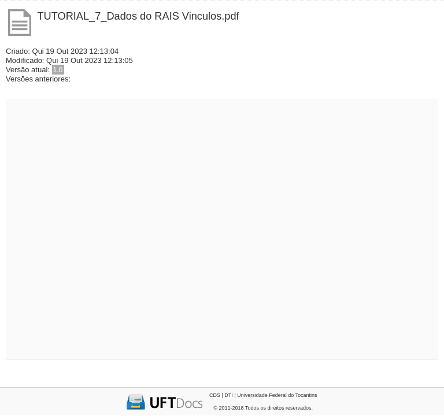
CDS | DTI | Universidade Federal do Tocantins (263, 395)
